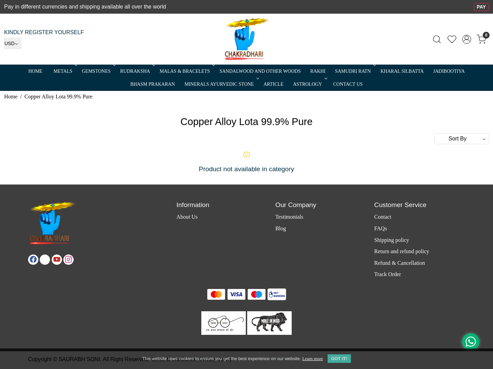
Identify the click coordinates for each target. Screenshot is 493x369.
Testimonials (289, 217)
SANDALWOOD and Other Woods (260, 71)
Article (273, 84)
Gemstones (98, 71)
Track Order (387, 274)
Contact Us (348, 84)
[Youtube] (57, 260)
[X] (45, 260)
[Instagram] (68, 260)
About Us (187, 217)
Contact (382, 217)
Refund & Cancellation (399, 263)
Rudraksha (137, 71)
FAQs (380, 228)
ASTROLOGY (309, 84)
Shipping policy (391, 240)
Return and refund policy (401, 251)
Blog (280, 228)
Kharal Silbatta (402, 71)
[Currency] (12, 43)
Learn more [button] (312, 358)
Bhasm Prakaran (152, 84)
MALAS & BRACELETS (187, 71)
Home (35, 71)
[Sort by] (461, 138)
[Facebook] (33, 260)
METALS (64, 71)
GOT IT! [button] (339, 358)
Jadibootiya (449, 71)
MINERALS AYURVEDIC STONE (221, 84)
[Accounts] (466, 39)
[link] (436, 39)
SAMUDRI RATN (355, 71)
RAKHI (317, 71)
